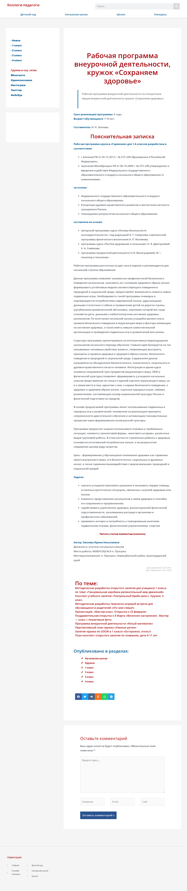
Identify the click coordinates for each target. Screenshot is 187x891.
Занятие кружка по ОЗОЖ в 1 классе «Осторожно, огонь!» (113, 631)
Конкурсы (160, 14)
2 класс (89, 672)
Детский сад (28, 14)
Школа (121, 14)
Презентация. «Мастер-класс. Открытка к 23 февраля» (111, 611)
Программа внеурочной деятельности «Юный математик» (114, 623)
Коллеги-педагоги (23, 4)
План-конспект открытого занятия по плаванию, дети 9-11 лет (116, 635)
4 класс (89, 681)
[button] (78, 696)
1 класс (89, 667)
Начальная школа (76, 14)
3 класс (89, 676)
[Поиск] (176, 6)
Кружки (90, 663)
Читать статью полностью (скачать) (122, 534)
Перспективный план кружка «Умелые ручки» (105, 627)
